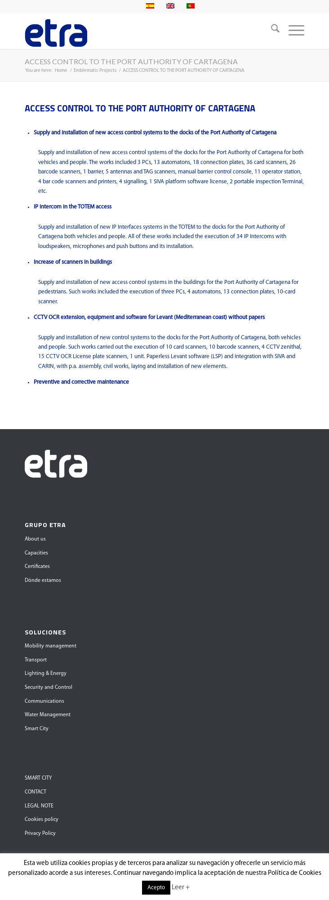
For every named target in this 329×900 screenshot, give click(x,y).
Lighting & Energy (46, 673)
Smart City (37, 729)
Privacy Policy (40, 833)
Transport (36, 660)
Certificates (37, 566)
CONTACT (35, 792)
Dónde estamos (43, 580)
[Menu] (292, 31)
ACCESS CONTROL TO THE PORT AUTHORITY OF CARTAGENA (131, 61)
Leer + (181, 887)
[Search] (271, 31)
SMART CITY (38, 778)
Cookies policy (41, 819)
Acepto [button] (156, 888)
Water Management (48, 715)
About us (35, 539)
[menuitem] (271, 31)
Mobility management (50, 646)
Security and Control (48, 687)
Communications (44, 701)
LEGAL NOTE (39, 806)
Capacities (36, 553)
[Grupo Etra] (137, 31)
